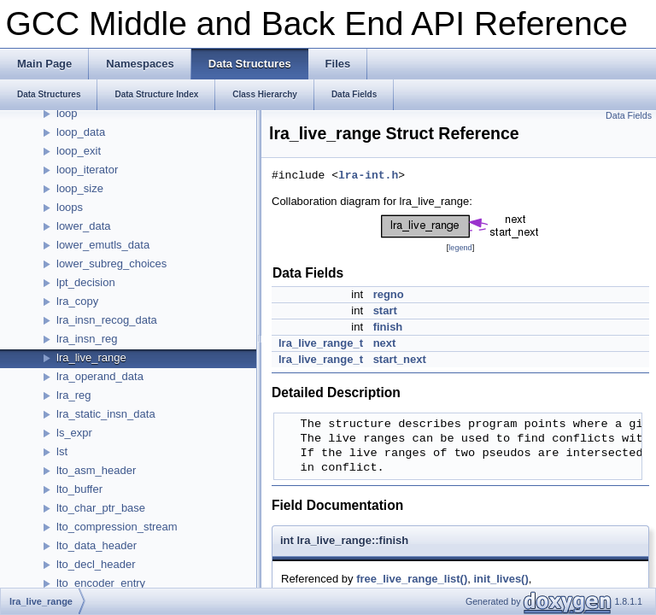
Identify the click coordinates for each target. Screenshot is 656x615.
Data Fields (629, 115)
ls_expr (74, 432)
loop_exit (78, 150)
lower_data (83, 226)
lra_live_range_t (320, 343)
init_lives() (500, 578)
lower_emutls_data (102, 244)
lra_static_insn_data (105, 413)
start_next (399, 359)
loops (69, 207)
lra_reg (73, 395)
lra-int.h (368, 176)
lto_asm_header (96, 470)
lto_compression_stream (117, 526)
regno (388, 294)
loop (67, 113)
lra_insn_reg (87, 338)
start (385, 310)
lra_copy (77, 301)
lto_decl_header (96, 564)
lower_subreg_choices (111, 263)
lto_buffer (79, 489)
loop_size (79, 188)
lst (61, 451)
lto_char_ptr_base (100, 507)
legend (460, 247)
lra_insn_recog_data (106, 319)
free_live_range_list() (411, 578)
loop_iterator (87, 169)
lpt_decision (85, 282)
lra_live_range (91, 357)
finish (388, 326)
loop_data (80, 132)
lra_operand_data (100, 376)
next (384, 343)
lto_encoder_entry (100, 583)
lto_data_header (96, 545)
